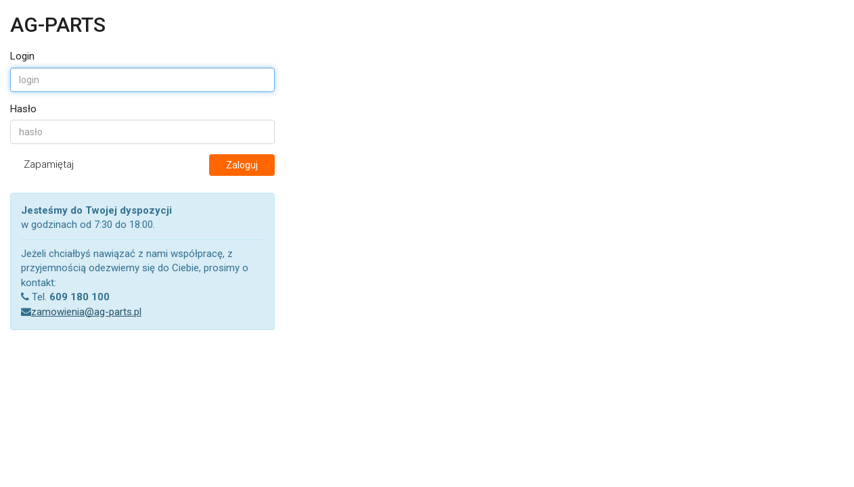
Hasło (23, 109)
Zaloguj (242, 165)
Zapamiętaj (49, 164)
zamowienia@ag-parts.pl (86, 312)
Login (22, 56)
